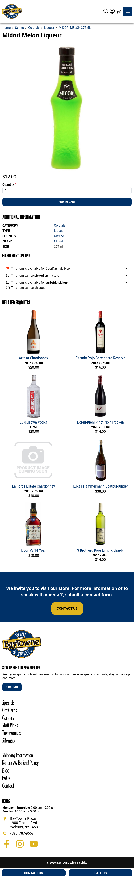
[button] (105, 11)
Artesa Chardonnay (33, 358)
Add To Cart (67, 201)
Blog (5, 770)
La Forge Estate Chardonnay (33, 486)
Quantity (9, 184)
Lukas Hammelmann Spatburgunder (100, 486)
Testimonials (11, 732)
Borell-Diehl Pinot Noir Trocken (100, 422)
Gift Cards (9, 710)
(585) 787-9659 (22, 833)
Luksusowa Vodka (33, 422)
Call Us (100, 873)
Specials (8, 702)
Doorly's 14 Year (33, 550)
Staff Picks (10, 725)
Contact (8, 785)
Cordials (59, 225)
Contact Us (67, 608)
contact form (98, 595)
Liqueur (59, 231)
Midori (58, 241)
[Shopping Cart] (118, 11)
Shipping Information (17, 755)
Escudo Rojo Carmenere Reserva (100, 358)
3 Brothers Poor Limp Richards (100, 550)
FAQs (6, 778)
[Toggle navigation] (127, 11)
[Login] (112, 11)
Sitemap (8, 740)
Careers (8, 717)
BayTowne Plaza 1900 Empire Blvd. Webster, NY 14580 (25, 822)
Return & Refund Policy (20, 762)
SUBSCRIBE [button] (12, 687)
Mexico (59, 236)
